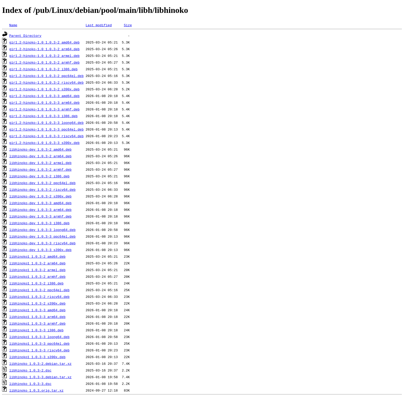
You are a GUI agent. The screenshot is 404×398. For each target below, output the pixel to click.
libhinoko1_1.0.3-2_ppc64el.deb (39, 290)
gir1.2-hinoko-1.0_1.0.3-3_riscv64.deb (46, 136)
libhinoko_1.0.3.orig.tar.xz (36, 390)
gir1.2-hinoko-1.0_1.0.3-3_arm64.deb (44, 102)
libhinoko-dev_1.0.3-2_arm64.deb (40, 156)
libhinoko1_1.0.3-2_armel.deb (37, 269)
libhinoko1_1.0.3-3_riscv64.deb (39, 350)
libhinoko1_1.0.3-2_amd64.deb (37, 256)
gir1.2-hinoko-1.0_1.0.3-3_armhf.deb (44, 109)
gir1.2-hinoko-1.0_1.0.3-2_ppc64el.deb (46, 75)
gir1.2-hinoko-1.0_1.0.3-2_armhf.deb (44, 62)
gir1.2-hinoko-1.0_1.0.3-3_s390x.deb (44, 142)
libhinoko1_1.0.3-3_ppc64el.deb (39, 343)
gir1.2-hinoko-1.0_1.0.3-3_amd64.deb (44, 95)
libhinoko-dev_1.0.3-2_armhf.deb (40, 169)
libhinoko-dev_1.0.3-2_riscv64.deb (42, 189)
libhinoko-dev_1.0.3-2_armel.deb (40, 162)
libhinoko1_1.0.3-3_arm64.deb (37, 316)
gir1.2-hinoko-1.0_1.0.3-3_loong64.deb (46, 122)
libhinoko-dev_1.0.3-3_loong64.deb (42, 229)
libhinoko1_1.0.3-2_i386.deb (36, 283)
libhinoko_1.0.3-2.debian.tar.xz (40, 363)
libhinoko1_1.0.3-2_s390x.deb (37, 303)
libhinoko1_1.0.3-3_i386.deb (36, 330)
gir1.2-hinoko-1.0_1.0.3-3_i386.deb (43, 116)
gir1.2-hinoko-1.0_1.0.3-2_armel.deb (44, 55)
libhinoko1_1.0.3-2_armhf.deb (37, 276)
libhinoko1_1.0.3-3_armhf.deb (37, 323)
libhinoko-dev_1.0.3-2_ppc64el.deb (42, 182)
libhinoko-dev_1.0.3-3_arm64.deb (40, 209)
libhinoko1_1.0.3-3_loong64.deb (39, 336)
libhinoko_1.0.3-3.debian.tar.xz (40, 377)
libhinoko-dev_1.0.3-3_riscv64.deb (42, 243)
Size (128, 25)
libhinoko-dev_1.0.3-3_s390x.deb (40, 249)
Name (13, 25)
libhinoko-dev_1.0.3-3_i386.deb (39, 223)
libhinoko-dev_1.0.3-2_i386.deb (39, 176)
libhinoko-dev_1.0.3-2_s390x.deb (40, 196)
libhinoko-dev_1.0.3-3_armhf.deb (40, 216)
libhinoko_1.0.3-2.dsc (30, 370)
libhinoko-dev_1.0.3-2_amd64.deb (40, 149)
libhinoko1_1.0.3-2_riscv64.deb (39, 296)
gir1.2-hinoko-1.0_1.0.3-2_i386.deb (43, 69)
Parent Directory (25, 35)
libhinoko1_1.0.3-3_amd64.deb (37, 310)
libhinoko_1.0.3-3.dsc (30, 383)
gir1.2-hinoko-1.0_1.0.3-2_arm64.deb (44, 49)
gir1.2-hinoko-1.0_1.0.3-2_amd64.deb (44, 42)
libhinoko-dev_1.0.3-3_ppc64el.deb (42, 236)
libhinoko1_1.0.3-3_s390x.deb (37, 356)
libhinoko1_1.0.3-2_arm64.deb (37, 263)
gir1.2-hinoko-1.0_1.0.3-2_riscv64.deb (46, 82)
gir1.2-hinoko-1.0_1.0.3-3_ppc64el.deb (46, 129)
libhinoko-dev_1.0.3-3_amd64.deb (40, 203)
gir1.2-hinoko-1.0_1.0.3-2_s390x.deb (44, 89)
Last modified (99, 25)
